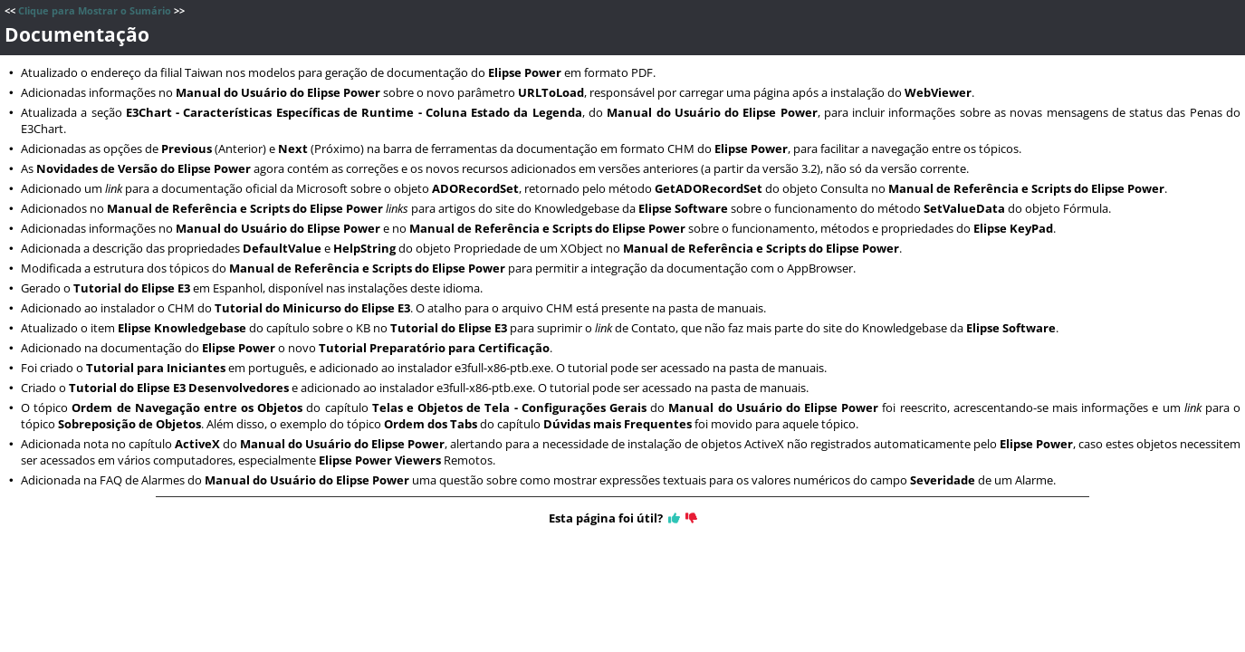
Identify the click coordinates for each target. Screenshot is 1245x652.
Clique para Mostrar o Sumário (94, 11)
